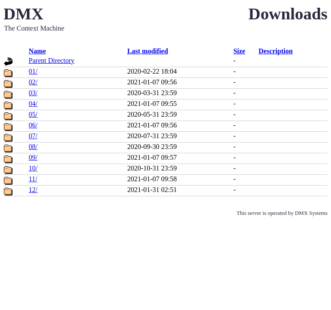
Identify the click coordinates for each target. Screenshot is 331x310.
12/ (33, 189)
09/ (33, 157)
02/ (33, 82)
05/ (33, 114)
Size (239, 51)
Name (37, 51)
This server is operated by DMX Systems (282, 213)
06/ (33, 125)
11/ (33, 179)
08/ (33, 146)
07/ (33, 136)
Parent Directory (52, 60)
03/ (33, 92)
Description (276, 51)
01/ (33, 71)
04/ (33, 103)
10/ (33, 168)
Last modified (147, 51)
